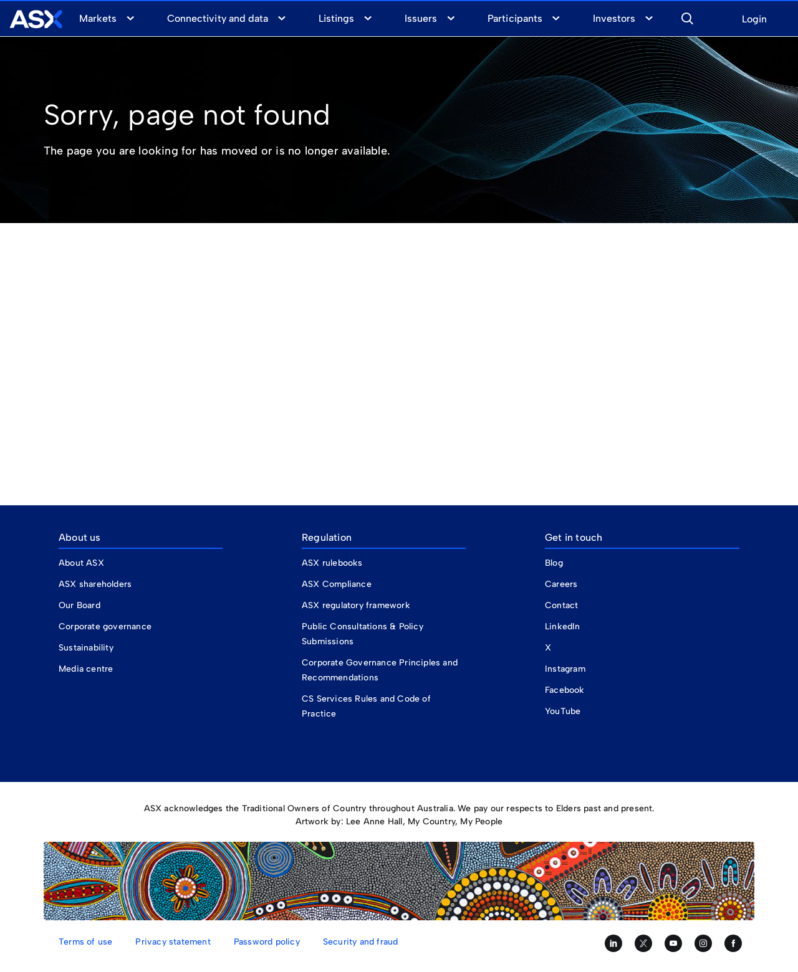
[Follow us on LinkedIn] (613, 943)
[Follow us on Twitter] (643, 943)
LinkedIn (562, 626)
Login (754, 19)
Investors (614, 18)
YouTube (562, 711)
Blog (554, 563)
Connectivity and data (217, 18)
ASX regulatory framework (356, 605)
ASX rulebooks (332, 563)
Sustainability (86, 647)
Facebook (565, 690)
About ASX (81, 563)
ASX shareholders (96, 584)
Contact (561, 605)
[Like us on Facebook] (733, 943)
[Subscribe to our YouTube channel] (673, 943)
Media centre (86, 669)
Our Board (79, 605)
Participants (515, 18)
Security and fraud (360, 941)
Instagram (565, 669)
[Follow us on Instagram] (703, 943)
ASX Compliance (337, 584)
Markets (98, 18)
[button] (687, 16)
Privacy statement (172, 941)
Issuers (421, 18)
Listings (336, 18)
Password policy (267, 941)
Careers (561, 584)
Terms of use (85, 941)
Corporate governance (105, 626)
